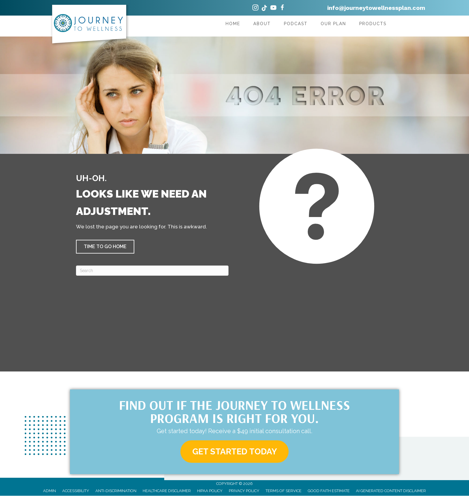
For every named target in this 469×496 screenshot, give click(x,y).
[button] (105, 247)
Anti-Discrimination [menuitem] (115, 491)
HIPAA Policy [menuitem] (210, 491)
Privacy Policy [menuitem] (244, 491)
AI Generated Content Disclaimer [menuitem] (391, 491)
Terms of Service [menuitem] (284, 491)
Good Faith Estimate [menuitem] (329, 491)
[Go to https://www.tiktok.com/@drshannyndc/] (264, 8)
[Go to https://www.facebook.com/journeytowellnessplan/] (282, 8)
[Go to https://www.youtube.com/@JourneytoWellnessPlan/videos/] (273, 8)
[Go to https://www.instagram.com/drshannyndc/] (255, 8)
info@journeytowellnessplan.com (376, 7)
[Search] (152, 271)
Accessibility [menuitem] (75, 491)
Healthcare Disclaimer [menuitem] (167, 491)
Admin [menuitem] (49, 491)
